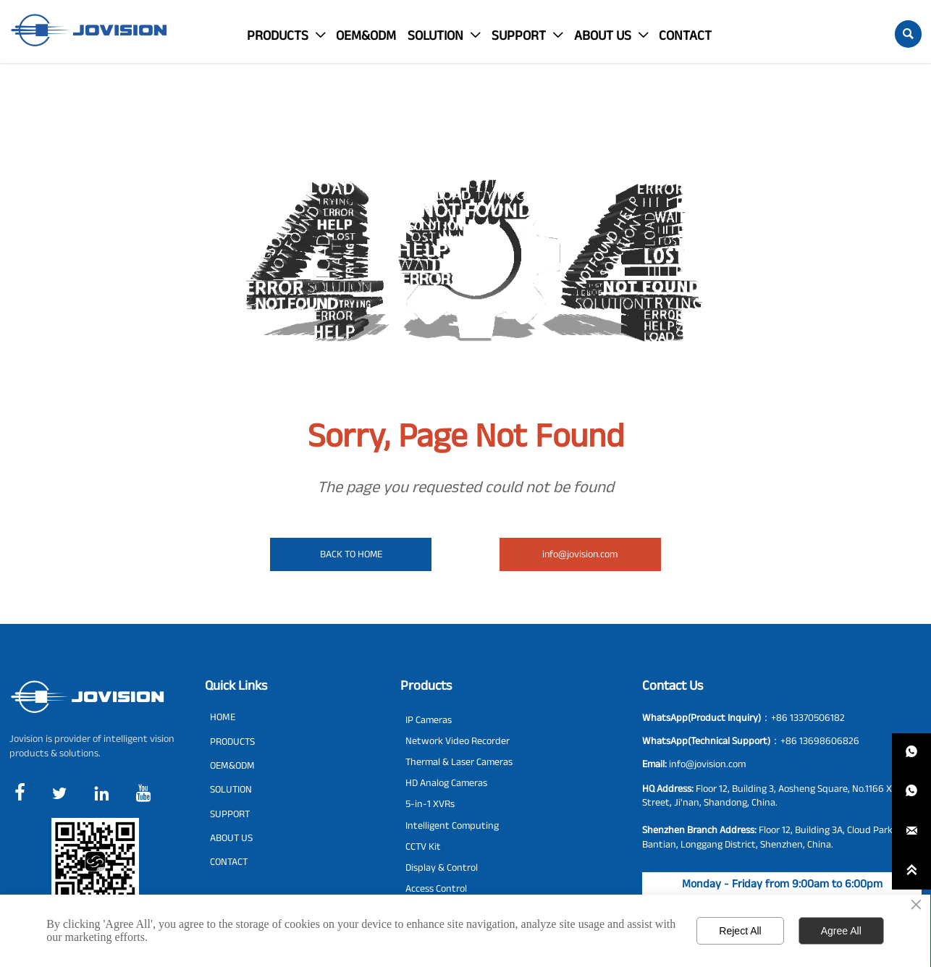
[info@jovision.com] (911, 830)
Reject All (740, 931)
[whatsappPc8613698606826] (911, 791)
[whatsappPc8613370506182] (911, 752)
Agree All (841, 931)
